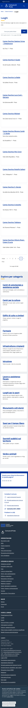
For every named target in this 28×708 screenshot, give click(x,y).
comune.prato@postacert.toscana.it (12, 650)
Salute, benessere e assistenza (8, 586)
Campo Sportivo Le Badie (11, 77)
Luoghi (2, 617)
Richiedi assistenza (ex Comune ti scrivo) (11, 665)
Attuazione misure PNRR (7, 670)
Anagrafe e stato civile (6, 566)
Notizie (2, 602)
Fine (3, 262)
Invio (24, 31)
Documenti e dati (5, 541)
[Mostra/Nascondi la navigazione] (2, 6)
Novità (3, 599)
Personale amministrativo (7, 553)
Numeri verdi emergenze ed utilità (9, 656)
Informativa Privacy (6, 677)
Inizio (3, 259)
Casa (2, 569)
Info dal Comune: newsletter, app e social (11, 667)
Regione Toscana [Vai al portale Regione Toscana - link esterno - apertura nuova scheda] (5, 1)
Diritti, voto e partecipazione (8, 574)
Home (2, 11)
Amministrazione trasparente (8, 675)
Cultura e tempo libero (6, 571)
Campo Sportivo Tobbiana (12, 222)
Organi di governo (5, 546)
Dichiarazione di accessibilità (8, 682)
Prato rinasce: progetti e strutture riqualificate (12, 630)
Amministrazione (6, 538)
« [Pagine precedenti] (7, 259)
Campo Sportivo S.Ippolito (12, 205)
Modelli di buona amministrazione (9, 632)
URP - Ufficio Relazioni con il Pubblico (10, 654)
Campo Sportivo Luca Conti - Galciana (13, 96)
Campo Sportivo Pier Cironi (12, 152)
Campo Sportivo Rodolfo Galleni (14, 169)
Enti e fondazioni (5, 555)
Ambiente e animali (6, 564)
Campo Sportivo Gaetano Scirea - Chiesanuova (14, 42)
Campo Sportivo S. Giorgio (12, 187)
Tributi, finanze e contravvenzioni (9, 588)
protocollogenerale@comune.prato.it (12, 652)
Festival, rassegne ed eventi (8, 627)
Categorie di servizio (7, 561)
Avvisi (2, 607)
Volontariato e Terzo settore (8, 593)
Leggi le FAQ (4, 658)
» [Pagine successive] (23, 259)
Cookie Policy (10, 696)
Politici (2, 548)
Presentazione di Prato (6, 615)
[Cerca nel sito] (24, 6)
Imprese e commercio (6, 581)
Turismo (3, 591)
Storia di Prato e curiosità (7, 622)
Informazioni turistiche (6, 625)
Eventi (2, 620)
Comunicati (4, 604)
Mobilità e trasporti (6, 583)
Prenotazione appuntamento (8, 660)
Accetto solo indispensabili (9, 702)
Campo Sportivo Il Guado (11, 60)
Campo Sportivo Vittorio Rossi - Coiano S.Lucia (14, 241)
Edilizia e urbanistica (6, 576)
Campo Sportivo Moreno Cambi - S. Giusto (14, 132)
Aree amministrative (6, 550)
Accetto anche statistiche (9, 705)
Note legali (3, 680)
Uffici (2, 543)
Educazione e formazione (7, 579)
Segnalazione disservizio (7, 663)
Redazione (3, 672)
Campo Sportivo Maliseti (11, 113)
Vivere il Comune (9, 11)
